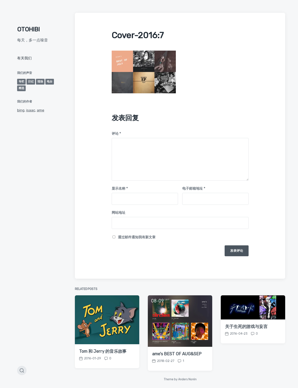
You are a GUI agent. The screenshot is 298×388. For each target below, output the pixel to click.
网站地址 (118, 213)
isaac (30, 110)
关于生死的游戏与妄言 (246, 333)
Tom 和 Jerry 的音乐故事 (102, 358)
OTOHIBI (28, 29)
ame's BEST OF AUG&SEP (177, 360)
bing (20, 110)
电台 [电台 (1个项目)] (49, 81)
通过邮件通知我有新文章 (137, 237)
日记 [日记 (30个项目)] (31, 81)
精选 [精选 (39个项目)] (21, 88)
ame (40, 110)
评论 (116, 134)
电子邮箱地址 (193, 188)
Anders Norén (187, 379)
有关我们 (24, 58)
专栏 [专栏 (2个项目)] (21, 81)
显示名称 (120, 188)
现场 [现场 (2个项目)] (40, 81)
